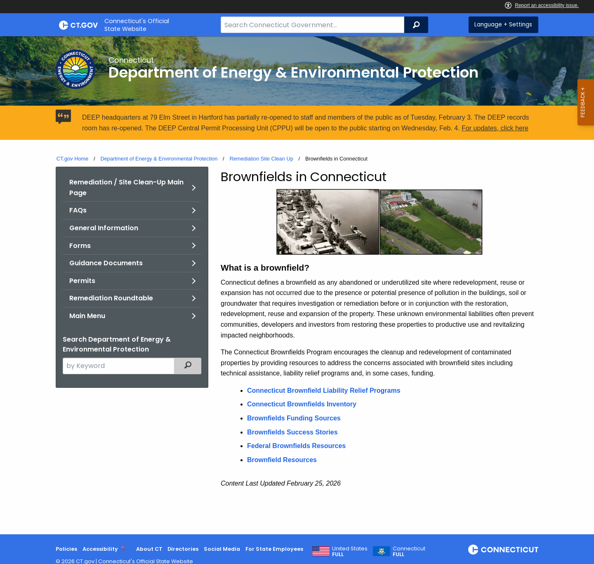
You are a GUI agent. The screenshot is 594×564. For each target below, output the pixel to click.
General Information (103, 228)
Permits (82, 281)
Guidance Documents (106, 263)
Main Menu (87, 316)
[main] (297, 285)
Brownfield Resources (282, 459)
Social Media (222, 548)
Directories (182, 548)
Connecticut (409, 551)
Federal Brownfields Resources (296, 445)
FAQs (78, 210)
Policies (66, 548)
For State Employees (274, 548)
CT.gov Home (73, 159)
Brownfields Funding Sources (294, 418)
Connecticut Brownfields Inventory (301, 404)
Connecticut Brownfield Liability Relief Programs (324, 390)
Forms (80, 245)
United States (350, 551)
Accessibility (100, 548)
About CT (149, 548)
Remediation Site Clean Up (261, 159)
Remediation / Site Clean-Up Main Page (126, 187)
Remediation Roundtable (111, 298)
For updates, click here (495, 128)
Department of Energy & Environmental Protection (158, 159)
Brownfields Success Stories (292, 432)
